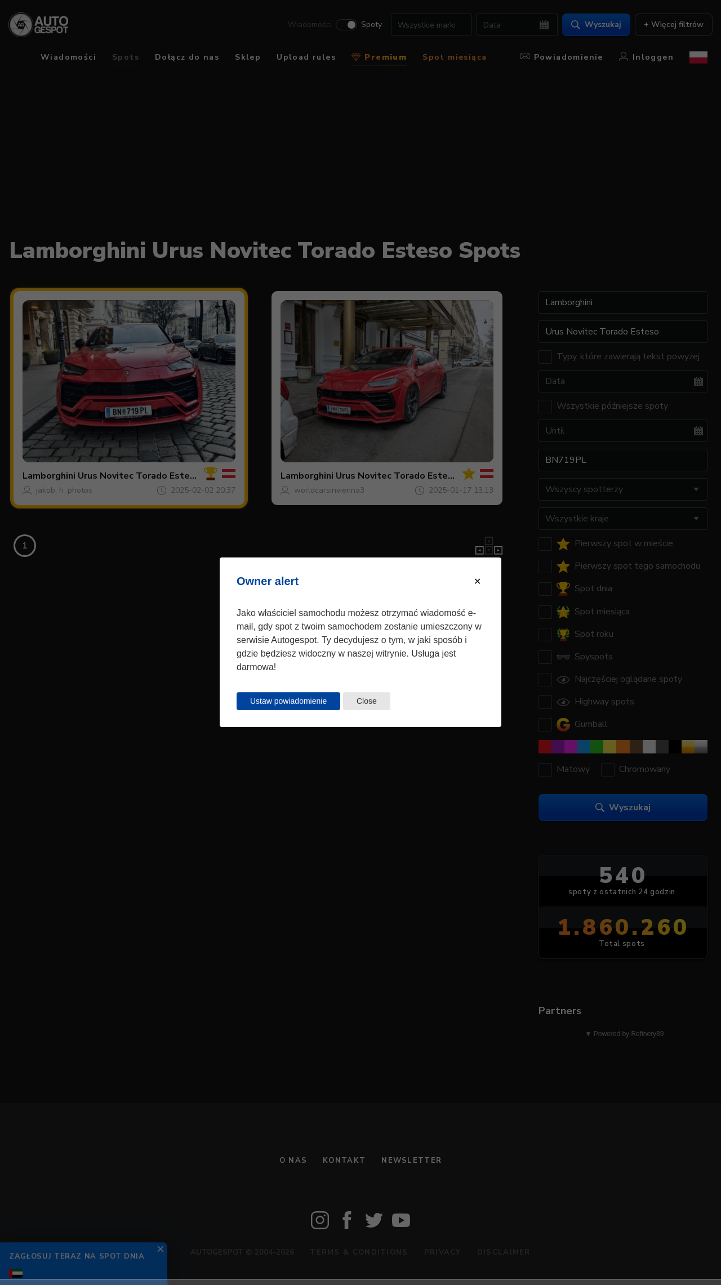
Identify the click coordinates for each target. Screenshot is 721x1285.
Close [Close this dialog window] (367, 701)
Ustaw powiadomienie (288, 701)
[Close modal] (477, 581)
